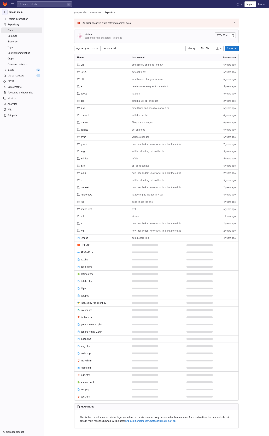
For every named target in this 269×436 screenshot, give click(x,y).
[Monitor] (21, 98)
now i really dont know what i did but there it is (156, 144)
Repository (110, 12)
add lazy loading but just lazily (148, 151)
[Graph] (21, 58)
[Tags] (21, 47)
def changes (138, 129)
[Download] (219, 48)
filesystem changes (142, 122)
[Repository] (21, 24)
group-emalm (80, 12)
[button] (12, 4)
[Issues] (21, 70)
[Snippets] (21, 115)
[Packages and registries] (21, 92)
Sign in (261, 4)
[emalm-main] (22, 12)
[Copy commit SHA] (233, 35)
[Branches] (21, 41)
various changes (140, 137)
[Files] (21, 30)
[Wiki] (21, 109)
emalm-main (110, 48)
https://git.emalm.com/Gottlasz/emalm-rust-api (150, 421)
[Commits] (21, 36)
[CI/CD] (21, 81)
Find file (205, 48)
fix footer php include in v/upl (147, 194)
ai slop (88, 34)
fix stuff (136, 93)
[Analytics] (21, 104)
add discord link (140, 115)
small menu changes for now (147, 64)
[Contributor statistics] (21, 53)
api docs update (140, 165)
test (134, 209)
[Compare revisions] (21, 64)
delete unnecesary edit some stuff (150, 86)
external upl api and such (145, 100)
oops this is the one (142, 201)
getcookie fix (139, 72)
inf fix (135, 158)
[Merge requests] (21, 75)
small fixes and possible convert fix (150, 108)
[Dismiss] (234, 23)
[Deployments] (21, 87)
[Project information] (21, 19)
